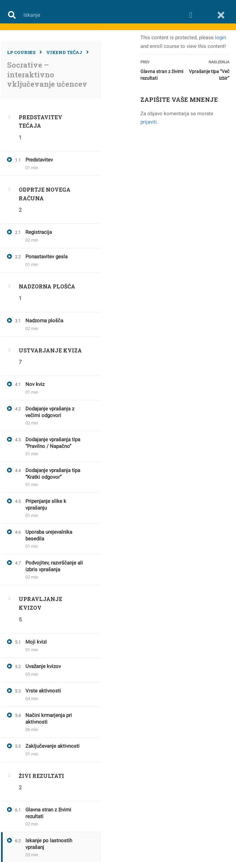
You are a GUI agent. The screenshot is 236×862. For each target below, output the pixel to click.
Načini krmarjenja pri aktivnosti (48, 718)
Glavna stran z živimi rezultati (48, 813)
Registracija (38, 232)
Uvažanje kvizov (43, 666)
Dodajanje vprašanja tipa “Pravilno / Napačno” (52, 443)
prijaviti (148, 122)
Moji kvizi (36, 642)
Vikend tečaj (64, 52)
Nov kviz (34, 384)
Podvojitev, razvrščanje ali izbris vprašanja (54, 566)
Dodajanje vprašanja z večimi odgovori (49, 412)
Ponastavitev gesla (46, 257)
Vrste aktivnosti (43, 691)
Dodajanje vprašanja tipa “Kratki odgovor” (52, 473)
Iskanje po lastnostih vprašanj (48, 844)
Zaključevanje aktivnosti (52, 746)
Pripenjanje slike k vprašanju (45, 504)
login (220, 38)
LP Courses (21, 52)
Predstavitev (39, 160)
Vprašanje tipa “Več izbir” (209, 75)
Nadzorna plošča (44, 321)
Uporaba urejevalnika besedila (48, 535)
